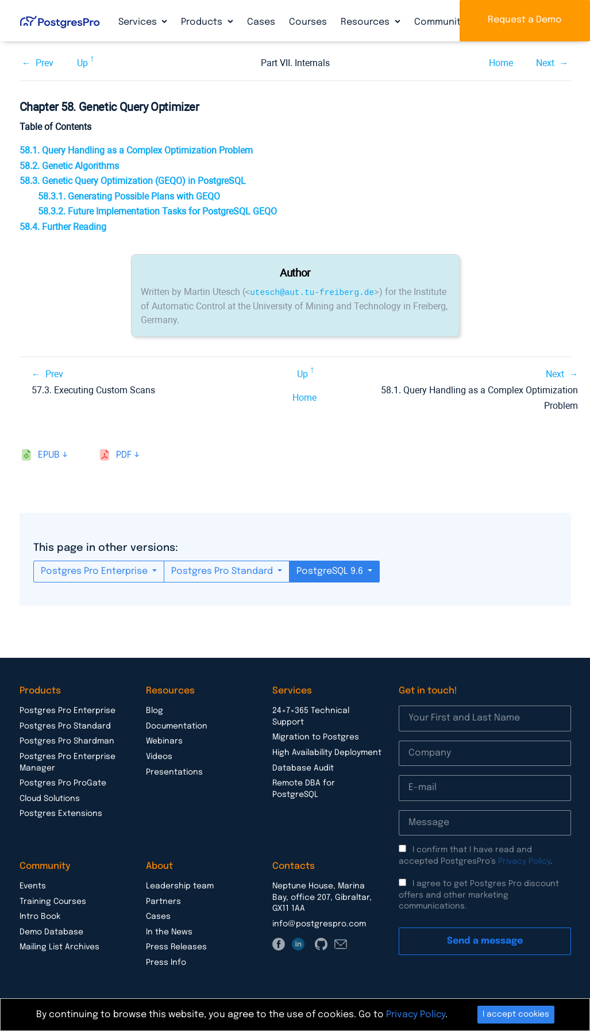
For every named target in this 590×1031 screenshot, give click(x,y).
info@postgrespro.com (319, 923)
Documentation (176, 726)
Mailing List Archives (59, 946)
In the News (169, 931)
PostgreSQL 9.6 (330, 571)
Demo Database (51, 931)
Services (138, 22)
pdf (124, 454)
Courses (308, 22)
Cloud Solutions (50, 798)
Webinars (164, 741)
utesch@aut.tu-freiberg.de (312, 291)
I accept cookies (516, 1014)
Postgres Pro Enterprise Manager (67, 762)
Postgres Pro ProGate (63, 783)
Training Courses (53, 901)
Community (441, 22)
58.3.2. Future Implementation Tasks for (157, 211)
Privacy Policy (524, 861)
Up (82, 63)
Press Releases (176, 946)
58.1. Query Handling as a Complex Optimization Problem (136, 150)
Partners (163, 901)
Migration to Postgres (315, 737)
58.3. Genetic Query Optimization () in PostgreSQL (133, 180)
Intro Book (40, 916)
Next (545, 63)
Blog (154, 710)
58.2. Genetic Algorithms (69, 165)
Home (501, 63)
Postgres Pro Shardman (67, 741)
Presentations (174, 772)
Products (203, 22)
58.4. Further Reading (63, 226)
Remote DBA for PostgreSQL (303, 788)
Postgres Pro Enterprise (95, 571)
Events (33, 885)
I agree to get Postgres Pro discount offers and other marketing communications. (479, 894)
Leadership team (180, 885)
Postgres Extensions (61, 813)
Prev (44, 63)
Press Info (166, 962)
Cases (261, 22)
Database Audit (303, 768)
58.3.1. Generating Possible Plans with (129, 196)
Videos (159, 756)
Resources (366, 22)
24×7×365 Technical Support (310, 716)
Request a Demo (525, 20)
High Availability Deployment (326, 752)
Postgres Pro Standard (223, 571)
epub (49, 454)
